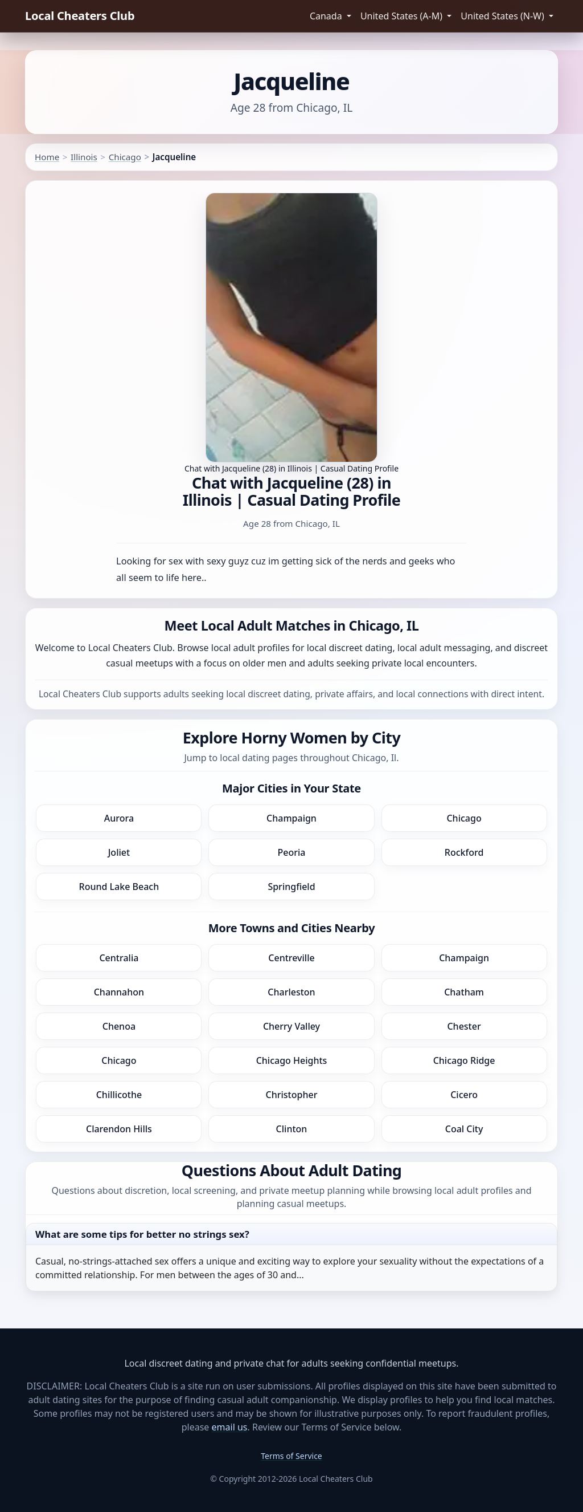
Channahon (119, 992)
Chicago (125, 156)
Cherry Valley (291, 1026)
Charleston (291, 992)
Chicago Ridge (464, 1060)
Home (47, 156)
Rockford (464, 852)
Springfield (291, 886)
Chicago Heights (291, 1060)
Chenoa (119, 1026)
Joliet (119, 852)
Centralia (118, 958)
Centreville (291, 958)
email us (230, 1427)
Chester (464, 1026)
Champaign (291, 818)
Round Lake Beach (119, 886)
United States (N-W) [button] (504, 16)
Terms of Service (291, 1455)
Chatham (464, 992)
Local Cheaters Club (79, 15)
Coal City (464, 1129)
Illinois (84, 156)
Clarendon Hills (119, 1129)
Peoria (292, 852)
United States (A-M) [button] (402, 16)
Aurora (119, 818)
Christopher (292, 1094)
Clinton (291, 1129)
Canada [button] (327, 16)
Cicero (464, 1094)
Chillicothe (119, 1094)
